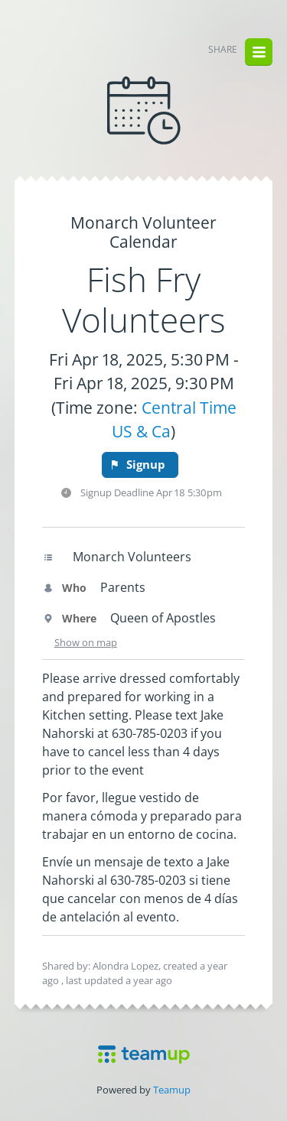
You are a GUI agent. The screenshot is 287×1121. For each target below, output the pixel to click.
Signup (137, 464)
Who (64, 587)
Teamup (172, 1090)
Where (69, 618)
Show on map (85, 642)
